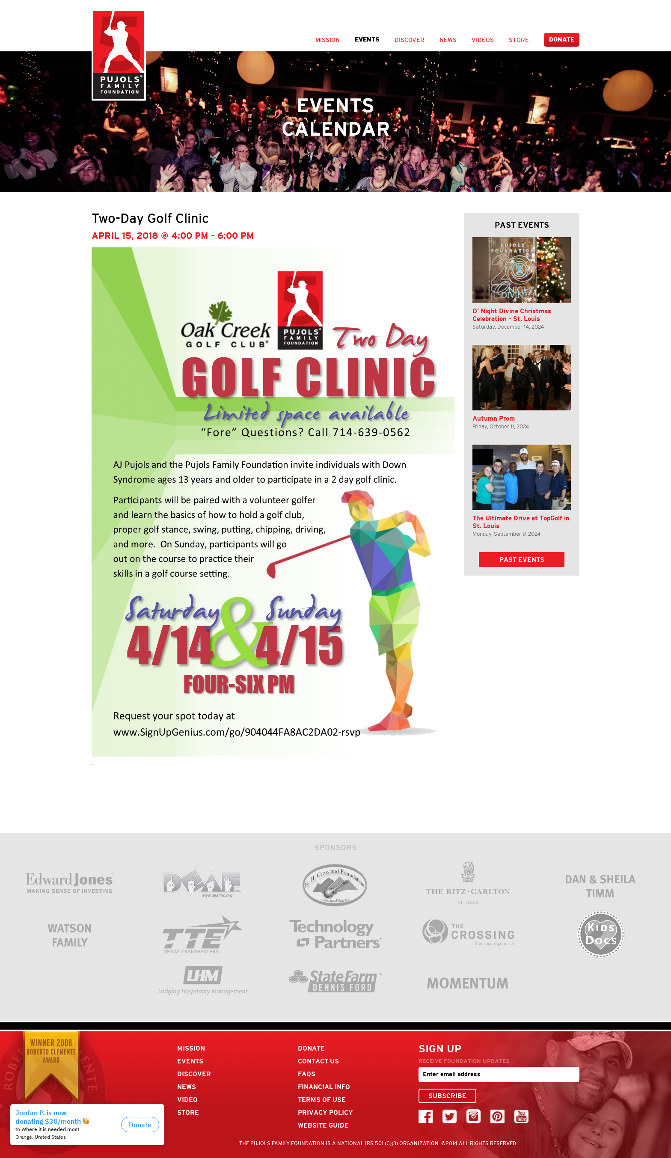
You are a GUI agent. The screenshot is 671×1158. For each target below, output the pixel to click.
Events (367, 39)
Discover (410, 39)
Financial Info (324, 1086)
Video (187, 1099)
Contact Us (318, 1061)
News (448, 39)
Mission (327, 39)
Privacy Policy (325, 1112)
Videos (483, 39)
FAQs (306, 1074)
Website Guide (323, 1125)
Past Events (521, 559)
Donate (561, 39)
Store (519, 39)
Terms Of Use (322, 1099)
